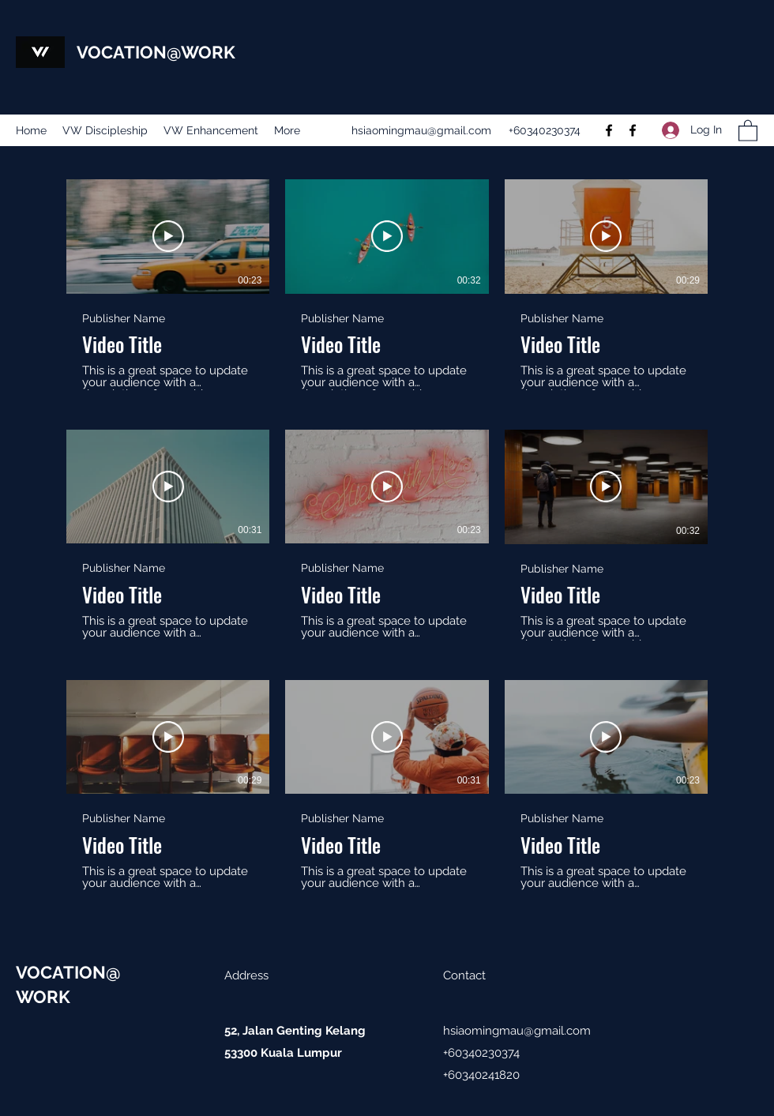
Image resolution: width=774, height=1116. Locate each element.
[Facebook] (609, 130)
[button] (747, 129)
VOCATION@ (68, 972)
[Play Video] (168, 236)
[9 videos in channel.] (387, 534)
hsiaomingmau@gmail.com (421, 130)
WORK (43, 996)
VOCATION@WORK (156, 52)
